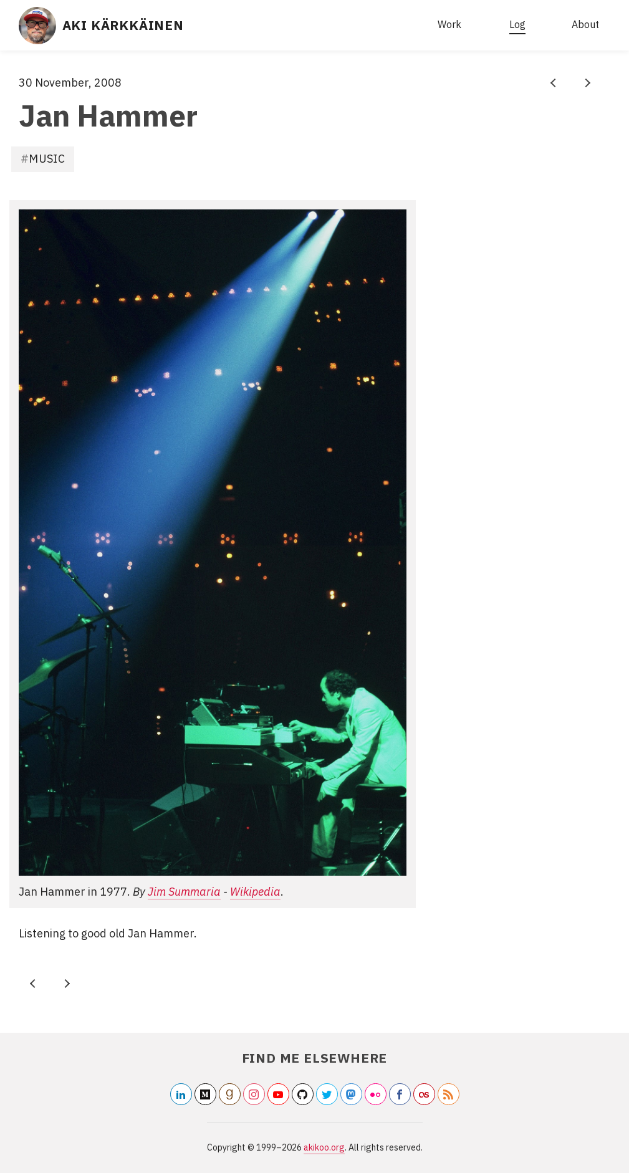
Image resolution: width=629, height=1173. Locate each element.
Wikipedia (255, 891)
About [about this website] (585, 24)
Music (47, 158)
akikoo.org (324, 1147)
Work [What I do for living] (449, 24)
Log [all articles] (517, 24)
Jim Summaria (184, 891)
